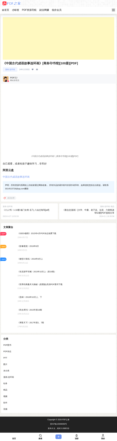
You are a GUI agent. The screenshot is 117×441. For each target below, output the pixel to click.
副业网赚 (44, 10)
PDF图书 (7, 345)
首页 (5, 10)
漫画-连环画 (10, 69)
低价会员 (57, 10)
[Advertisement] (58, 38)
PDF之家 (65, 420)
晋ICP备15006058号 (58, 424)
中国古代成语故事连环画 (16, 177)
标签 (15, 10)
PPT (5, 358)
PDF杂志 (7, 351)
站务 (5, 383)
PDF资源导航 (29, 10)
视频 (5, 396)
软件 (5, 403)
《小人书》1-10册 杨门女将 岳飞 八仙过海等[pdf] (26, 210)
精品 (5, 390)
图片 (5, 364)
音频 (5, 409)
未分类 (6, 371)
